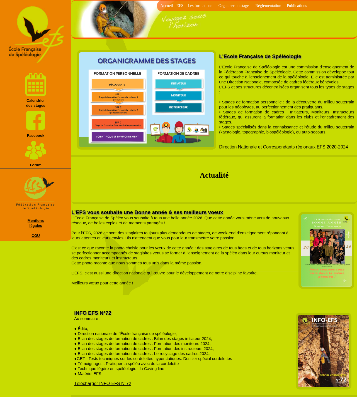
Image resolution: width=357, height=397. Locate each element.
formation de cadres (264, 112)
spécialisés (246, 127)
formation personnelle (262, 102)
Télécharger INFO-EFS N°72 (102, 383)
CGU (35, 236)
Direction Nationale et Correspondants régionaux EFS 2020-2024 (283, 147)
